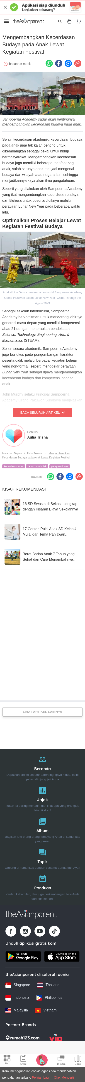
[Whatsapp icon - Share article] (49, 63)
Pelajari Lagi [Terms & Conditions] (40, 1077)
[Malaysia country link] (16, 1010)
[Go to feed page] (28, 21)
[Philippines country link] (49, 998)
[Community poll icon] (78, 1060)
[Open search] (59, 21)
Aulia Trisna (37, 437)
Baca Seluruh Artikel (42, 412)
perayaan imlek (59, 466)
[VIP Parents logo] (56, 1039)
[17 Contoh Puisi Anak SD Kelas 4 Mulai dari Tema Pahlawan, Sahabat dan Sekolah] (42, 532)
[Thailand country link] (48, 985)
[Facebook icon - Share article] (58, 63)
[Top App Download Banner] (42, 7)
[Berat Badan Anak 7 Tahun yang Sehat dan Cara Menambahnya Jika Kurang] (42, 557)
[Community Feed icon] (61, 1060)
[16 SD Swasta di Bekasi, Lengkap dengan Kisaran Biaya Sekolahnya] (42, 507)
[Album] (42, 829)
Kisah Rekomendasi (24, 489)
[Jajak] (42, 798)
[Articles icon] (23, 1060)
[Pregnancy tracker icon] (42, 1059)
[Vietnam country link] (45, 1010)
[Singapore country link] (17, 985)
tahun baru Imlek (37, 466)
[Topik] (42, 858)
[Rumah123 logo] (22, 1039)
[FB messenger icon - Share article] (68, 63)
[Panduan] (42, 886)
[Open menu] (6, 21)
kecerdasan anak (13, 466)
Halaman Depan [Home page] (12, 453)
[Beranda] (42, 767)
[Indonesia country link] (17, 998)
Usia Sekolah (35, 453)
